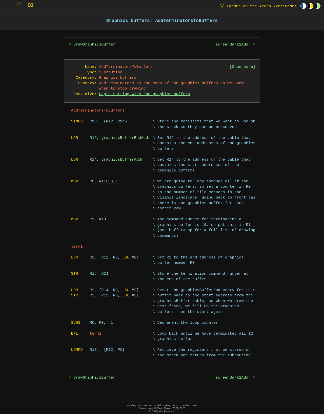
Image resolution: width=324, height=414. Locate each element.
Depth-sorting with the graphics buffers (144, 94)
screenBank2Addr (233, 44)
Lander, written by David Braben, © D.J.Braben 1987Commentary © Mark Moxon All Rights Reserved (162, 408)
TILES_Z (109, 181)
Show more (242, 67)
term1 (95, 333)
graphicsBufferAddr (122, 159)
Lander (257, 6)
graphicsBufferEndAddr (125, 138)
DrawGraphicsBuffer (94, 44)
